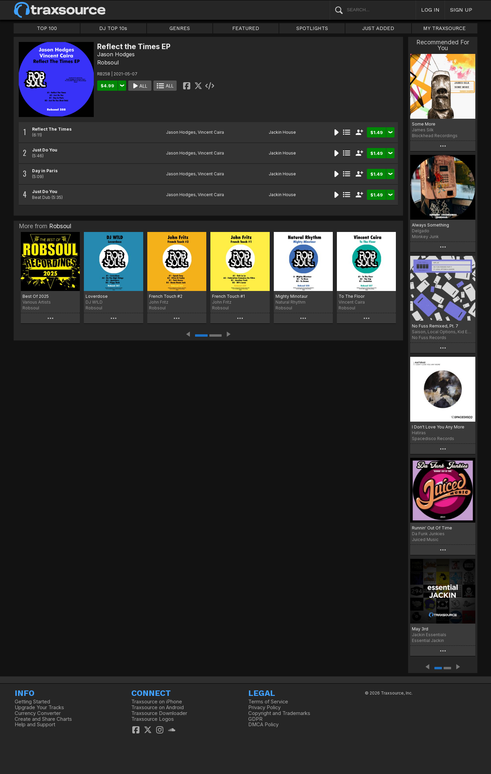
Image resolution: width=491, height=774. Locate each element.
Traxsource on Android (157, 707)
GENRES (179, 28)
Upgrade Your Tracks (39, 707)
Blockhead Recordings (435, 135)
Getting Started (32, 702)
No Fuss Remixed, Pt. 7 (435, 325)
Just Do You (44, 149)
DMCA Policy (263, 724)
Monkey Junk (425, 236)
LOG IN (430, 9)
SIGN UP (461, 9)
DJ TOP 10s (113, 28)
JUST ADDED (378, 28)
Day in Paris (45, 170)
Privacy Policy (264, 707)
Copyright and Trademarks (279, 713)
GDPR (255, 719)
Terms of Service (268, 702)
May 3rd (420, 628)
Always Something (430, 225)
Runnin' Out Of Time (432, 527)
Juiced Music (425, 539)
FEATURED (245, 28)
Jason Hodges (116, 54)
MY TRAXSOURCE (444, 28)
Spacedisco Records (433, 438)
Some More (423, 124)
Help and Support (35, 724)
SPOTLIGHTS (312, 28)
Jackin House (282, 132)
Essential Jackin (428, 640)
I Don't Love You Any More (438, 426)
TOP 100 (47, 28)
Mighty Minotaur (292, 296)
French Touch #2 (165, 296)
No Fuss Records (429, 337)
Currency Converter (38, 713)
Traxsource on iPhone (156, 702)
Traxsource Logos (152, 719)
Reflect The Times (52, 129)
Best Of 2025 (36, 296)
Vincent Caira (211, 132)
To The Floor (351, 296)
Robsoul (108, 62)
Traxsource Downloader (159, 713)
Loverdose (97, 296)
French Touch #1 (228, 296)
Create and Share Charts (43, 719)
